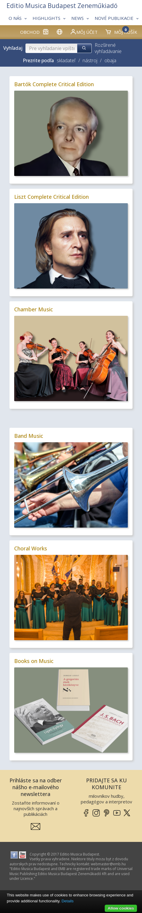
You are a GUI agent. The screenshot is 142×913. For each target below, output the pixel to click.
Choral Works (30, 548)
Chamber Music (33, 309)
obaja (110, 60)
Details (68, 901)
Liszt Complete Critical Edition (51, 196)
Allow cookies (121, 908)
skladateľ (66, 60)
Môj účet (84, 31)
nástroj (90, 60)
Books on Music (34, 660)
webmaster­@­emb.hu (108, 863)
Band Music (28, 435)
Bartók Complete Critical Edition (54, 84)
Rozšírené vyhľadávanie (108, 48)
